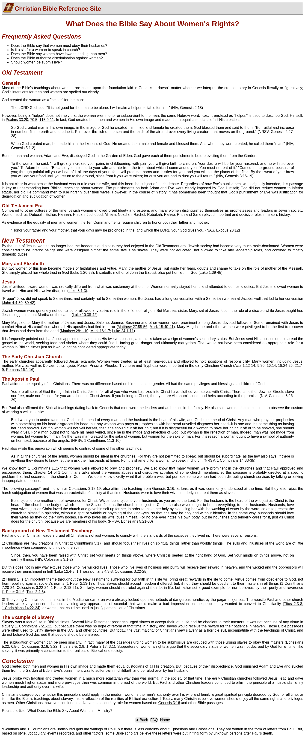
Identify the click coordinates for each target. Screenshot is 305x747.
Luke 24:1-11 (122, 331)
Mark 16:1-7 (100, 331)
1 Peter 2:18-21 (64, 588)
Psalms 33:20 (17, 120)
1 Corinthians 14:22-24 (20, 608)
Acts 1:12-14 (244, 365)
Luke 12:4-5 (64, 571)
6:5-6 (15, 646)
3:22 (53, 646)
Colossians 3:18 (35, 646)
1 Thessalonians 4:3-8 (95, 571)
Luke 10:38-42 (84, 315)
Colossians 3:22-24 (32, 588)
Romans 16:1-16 (19, 370)
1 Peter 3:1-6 (13, 592)
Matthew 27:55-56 (132, 327)
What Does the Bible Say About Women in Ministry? (69, 711)
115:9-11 (46, 120)
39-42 (29, 303)
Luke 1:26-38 (82, 272)
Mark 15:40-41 (162, 327)
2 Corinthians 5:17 (86, 543)
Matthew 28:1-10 (74, 331)
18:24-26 (285, 365)
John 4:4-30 (13, 303)
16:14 (271, 365)
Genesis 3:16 (163, 489)
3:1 (111, 646)
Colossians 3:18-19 (85, 489)
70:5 (33, 120)
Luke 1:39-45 (210, 272)
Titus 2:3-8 (293, 604)
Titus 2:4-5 (35, 592)
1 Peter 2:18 (96, 646)
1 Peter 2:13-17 (80, 583)
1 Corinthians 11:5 (43, 468)
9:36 (260, 365)
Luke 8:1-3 (77, 291)
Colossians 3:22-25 (130, 571)
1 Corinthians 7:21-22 (33, 626)
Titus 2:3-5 (68, 646)
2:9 (81, 646)
